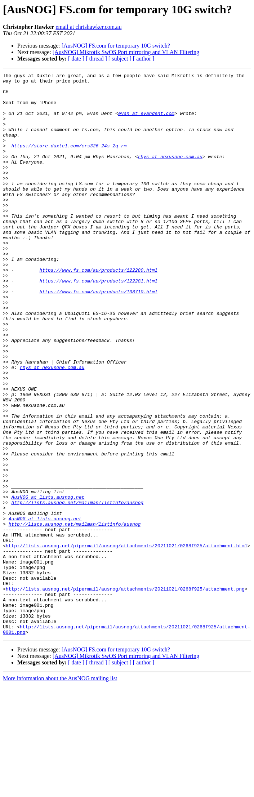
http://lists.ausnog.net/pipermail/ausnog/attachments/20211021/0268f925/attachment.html (127, 640)
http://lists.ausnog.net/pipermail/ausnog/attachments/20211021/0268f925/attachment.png (125, 692)
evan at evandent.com (146, 122)
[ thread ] (96, 58)
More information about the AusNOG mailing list (60, 791)
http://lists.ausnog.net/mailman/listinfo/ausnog (77, 588)
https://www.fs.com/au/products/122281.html (98, 323)
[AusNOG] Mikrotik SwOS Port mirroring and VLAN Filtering (126, 52)
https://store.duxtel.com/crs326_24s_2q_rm (68, 160)
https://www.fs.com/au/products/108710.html (98, 336)
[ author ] (144, 58)
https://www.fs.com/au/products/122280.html (98, 310)
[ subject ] (120, 58)
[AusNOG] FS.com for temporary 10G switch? (116, 46)
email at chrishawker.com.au (88, 27)
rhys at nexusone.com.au (170, 173)
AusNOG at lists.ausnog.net (47, 582)
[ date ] (76, 58)
